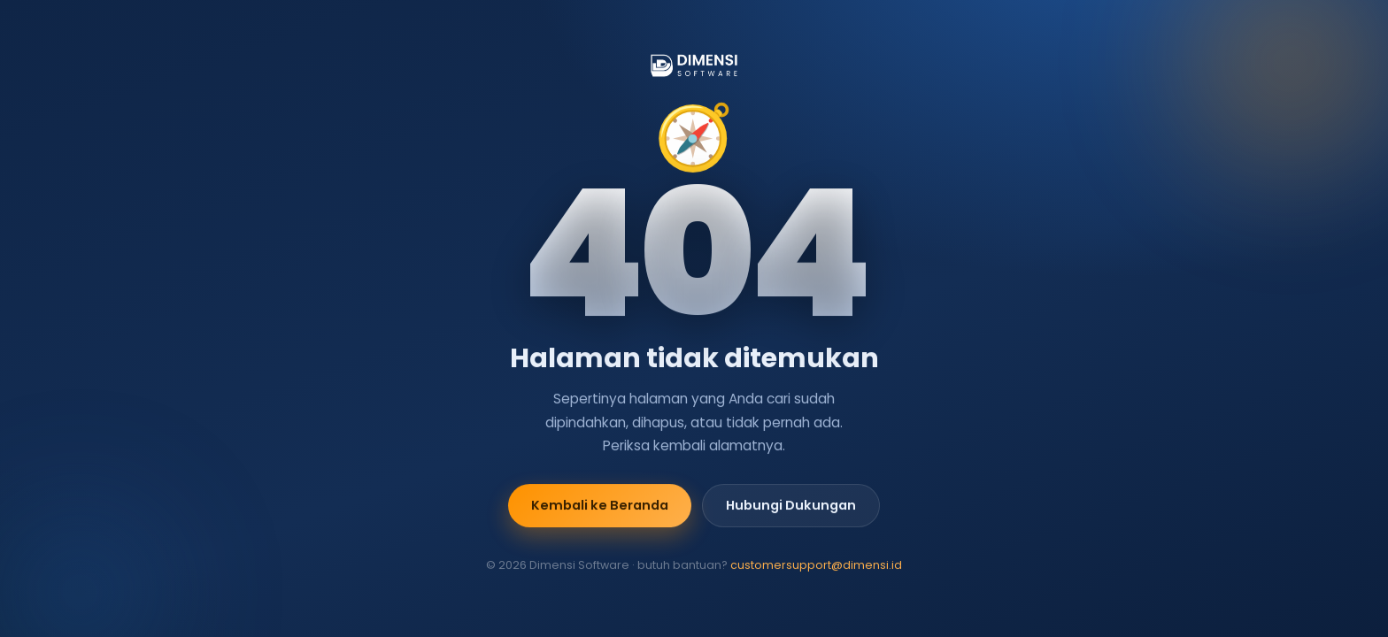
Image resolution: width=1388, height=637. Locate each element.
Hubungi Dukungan (791, 505)
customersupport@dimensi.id (816, 564)
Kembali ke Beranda (599, 505)
